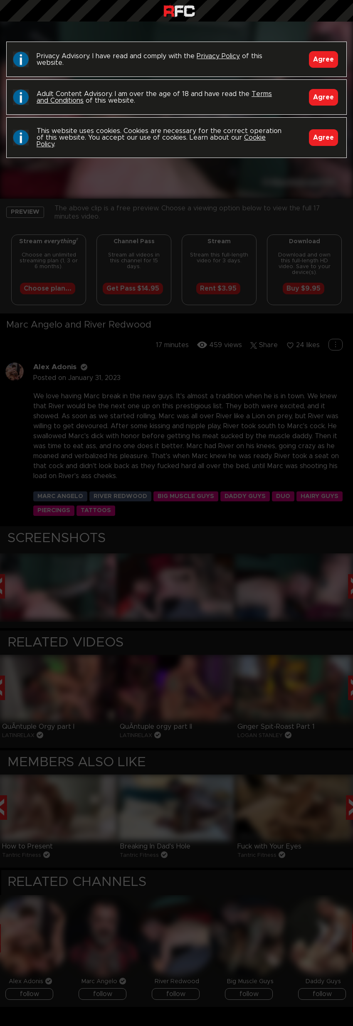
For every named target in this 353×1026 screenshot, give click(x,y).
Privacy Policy (218, 56)
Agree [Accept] (323, 59)
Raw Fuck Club (179, 11)
